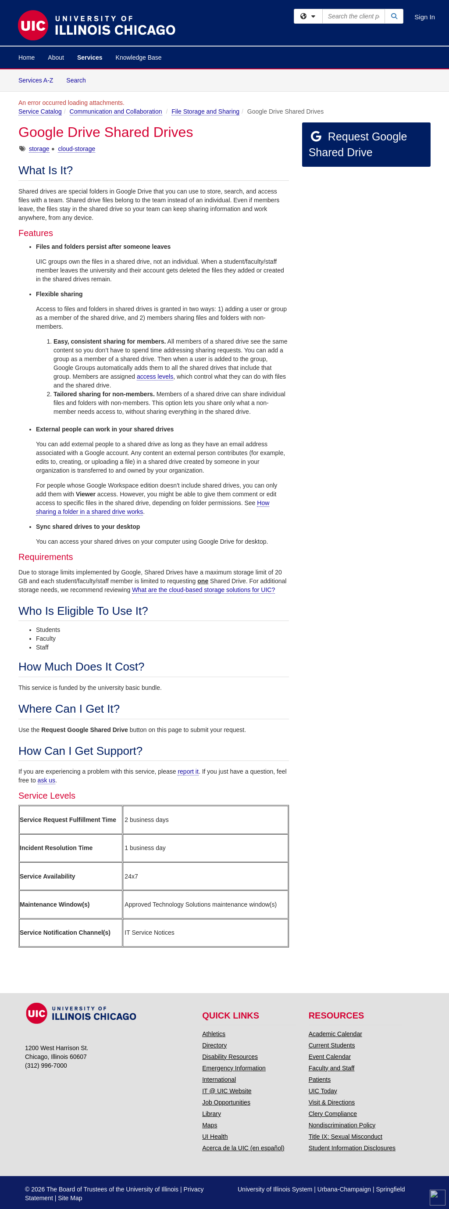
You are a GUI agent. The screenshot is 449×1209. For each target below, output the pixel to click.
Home (26, 57)
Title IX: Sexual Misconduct (345, 1136)
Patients (320, 1079)
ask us (46, 780)
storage (39, 148)
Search (79, 79)
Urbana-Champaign (344, 1189)
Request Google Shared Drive (358, 144)
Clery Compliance (333, 1113)
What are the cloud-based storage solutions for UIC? (203, 589)
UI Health (215, 1136)
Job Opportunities (226, 1102)
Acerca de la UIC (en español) (243, 1148)
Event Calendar (330, 1056)
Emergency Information (234, 1068)
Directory (214, 1045)
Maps (209, 1125)
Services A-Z (35, 80)
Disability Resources (230, 1056)
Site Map (70, 1198)
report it (188, 771)
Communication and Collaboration (116, 111)
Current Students (332, 1045)
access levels (155, 376)
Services (90, 57)
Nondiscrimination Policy (342, 1125)
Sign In (424, 17)
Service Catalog (40, 111)
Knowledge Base (139, 57)
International (219, 1079)
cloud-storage (76, 148)
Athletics (213, 1033)
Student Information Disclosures (352, 1148)
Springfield (390, 1189)
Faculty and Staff (332, 1068)
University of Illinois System (275, 1189)
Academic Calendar (335, 1033)
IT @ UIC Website (227, 1090)
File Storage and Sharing (205, 111)
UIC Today (323, 1090)
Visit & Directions (332, 1102)
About (56, 57)
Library (211, 1113)
